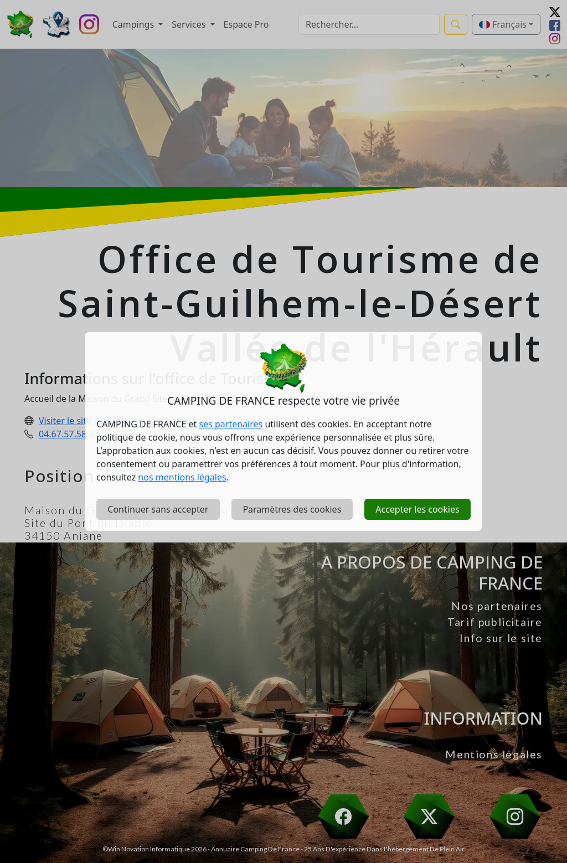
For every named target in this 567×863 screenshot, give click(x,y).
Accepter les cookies (417, 509)
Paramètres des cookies (292, 509)
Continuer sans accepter (157, 509)
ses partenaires (231, 424)
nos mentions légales (182, 477)
